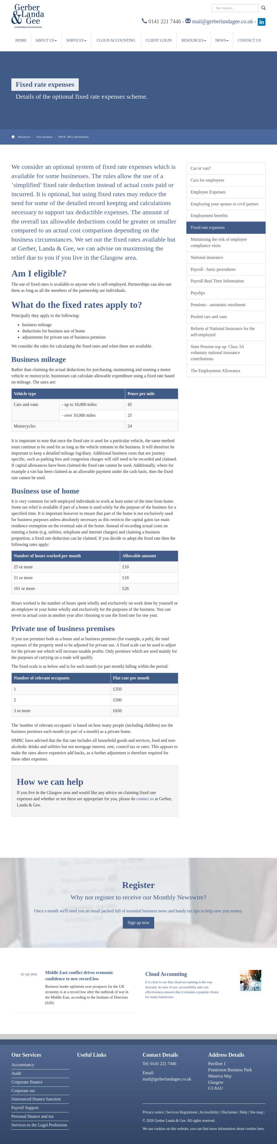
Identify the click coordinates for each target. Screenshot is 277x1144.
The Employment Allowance (215, 370)
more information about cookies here (236, 1129)
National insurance (207, 257)
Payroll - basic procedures (213, 269)
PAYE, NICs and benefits (73, 136)
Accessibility (209, 1112)
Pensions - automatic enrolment (218, 304)
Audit (16, 1073)
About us (46, 40)
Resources (194, 40)
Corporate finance (26, 1082)
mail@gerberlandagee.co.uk (222, 21)
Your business (44, 136)
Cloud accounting (116, 40)
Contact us (249, 40)
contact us (145, 798)
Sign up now (139, 922)
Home (21, 40)
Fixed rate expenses (208, 227)
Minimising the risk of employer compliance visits (219, 242)
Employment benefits (209, 215)
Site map (256, 1112)
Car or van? (201, 168)
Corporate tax (23, 1090)
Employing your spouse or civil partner (225, 204)
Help (243, 1112)
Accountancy (22, 1064)
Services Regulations (181, 1112)
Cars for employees (207, 180)
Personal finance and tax (32, 1116)
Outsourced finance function (36, 1099)
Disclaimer (229, 1112)
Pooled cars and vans (209, 316)
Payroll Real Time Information (217, 281)
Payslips (198, 293)
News (222, 40)
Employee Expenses (208, 192)
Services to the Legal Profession (39, 1125)
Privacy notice (153, 1112)
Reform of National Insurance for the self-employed (223, 331)
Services (76, 40)
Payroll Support (25, 1107)
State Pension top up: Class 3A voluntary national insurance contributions (217, 352)
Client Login (159, 40)
